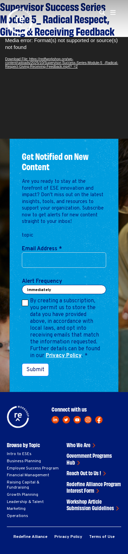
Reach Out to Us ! (84, 472)
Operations (17, 516)
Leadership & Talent (25, 502)
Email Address (42, 248)
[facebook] (99, 420)
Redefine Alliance (30, 537)
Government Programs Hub (89, 459)
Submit (35, 369)
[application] (64, 88)
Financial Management (28, 475)
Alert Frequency (42, 281)
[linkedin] (55, 420)
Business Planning (24, 461)
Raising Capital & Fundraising (23, 485)
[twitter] (66, 420)
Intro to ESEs (19, 454)
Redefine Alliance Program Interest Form (94, 487)
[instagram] (88, 420)
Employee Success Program (33, 468)
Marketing (16, 509)
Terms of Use (102, 537)
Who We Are (78, 444)
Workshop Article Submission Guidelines (90, 505)
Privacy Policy (64, 355)
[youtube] (77, 420)
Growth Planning (22, 495)
